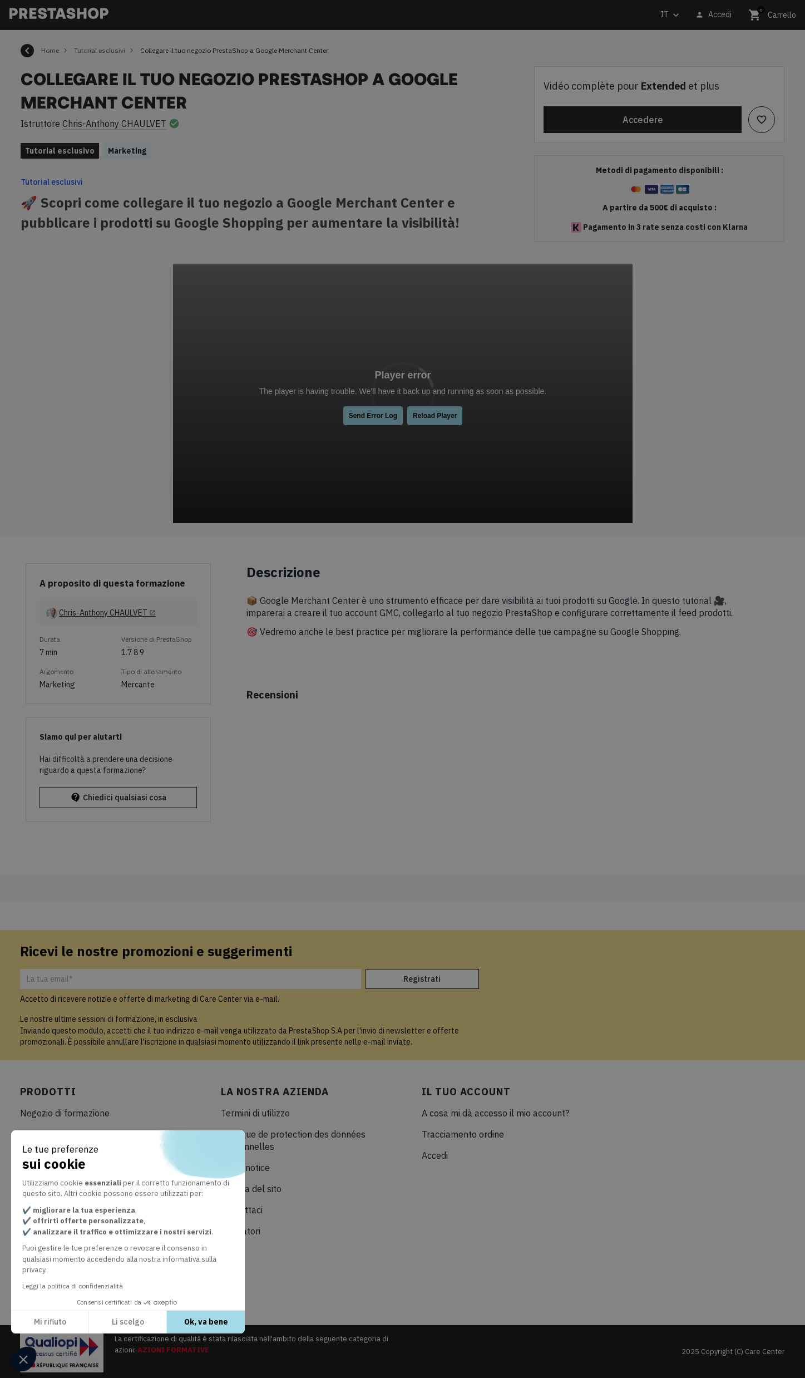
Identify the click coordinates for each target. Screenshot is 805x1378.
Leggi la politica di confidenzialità (72, 1286)
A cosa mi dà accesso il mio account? (495, 1113)
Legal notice (245, 1167)
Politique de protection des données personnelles (293, 1140)
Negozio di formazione (65, 1113)
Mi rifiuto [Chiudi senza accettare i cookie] (50, 1322)
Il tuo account (466, 1091)
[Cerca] (266, 15)
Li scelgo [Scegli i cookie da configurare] (128, 1322)
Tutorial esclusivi (52, 182)
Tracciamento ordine (463, 1134)
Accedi (435, 1155)
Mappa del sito (251, 1188)
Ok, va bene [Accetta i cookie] (206, 1322)
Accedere (643, 119)
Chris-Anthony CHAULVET (114, 123)
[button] (23, 1359)
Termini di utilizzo (255, 1113)
